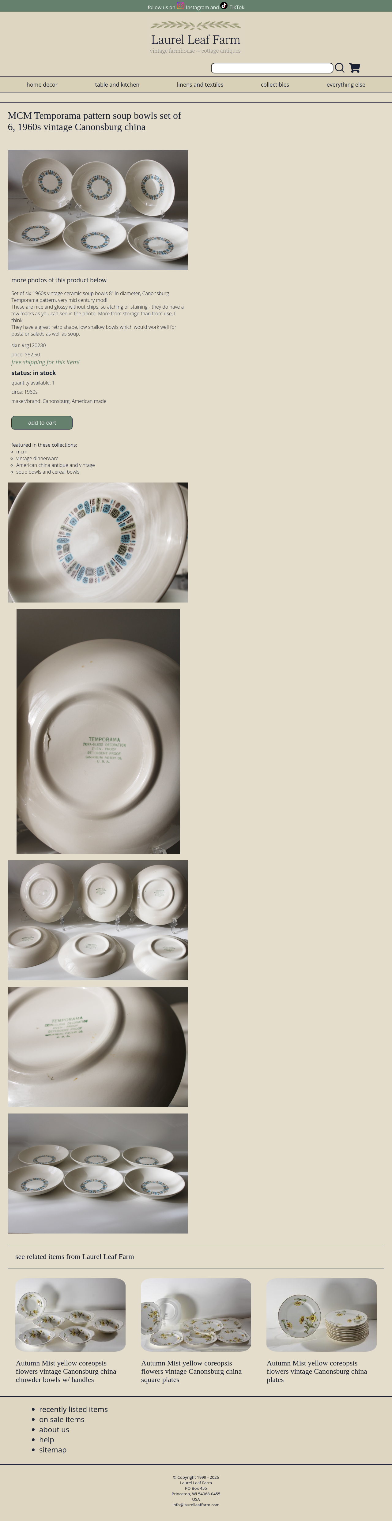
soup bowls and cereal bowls (47, 471)
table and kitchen (117, 84)
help (46, 1439)
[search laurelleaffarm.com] (341, 68)
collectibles (275, 84)
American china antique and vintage (55, 465)
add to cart (42, 422)
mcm (21, 451)
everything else (346, 84)
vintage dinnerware (37, 458)
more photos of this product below (58, 280)
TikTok (237, 7)
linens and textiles (200, 84)
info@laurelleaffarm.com (196, 1505)
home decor (42, 84)
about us (54, 1429)
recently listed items (73, 1409)
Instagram (197, 7)
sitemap (53, 1449)
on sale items (62, 1419)
